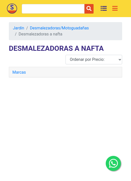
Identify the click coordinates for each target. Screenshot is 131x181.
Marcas (19, 72)
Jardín (18, 28)
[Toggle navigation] (115, 8)
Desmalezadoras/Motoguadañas (59, 28)
